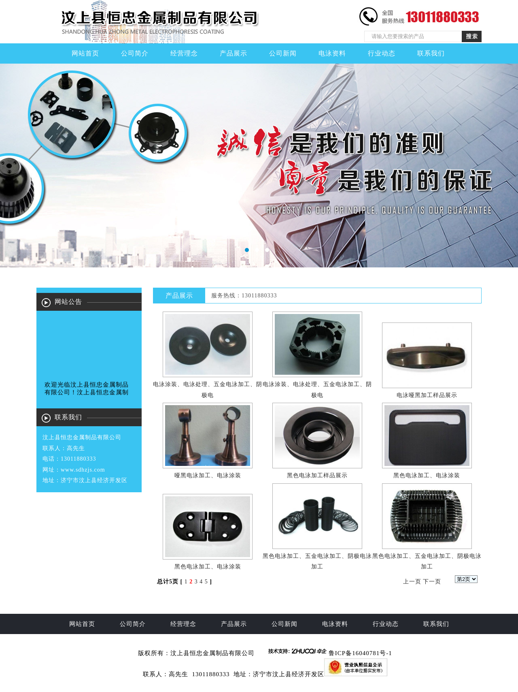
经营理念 (184, 53)
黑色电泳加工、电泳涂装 (426, 475)
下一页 (432, 582)
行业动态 (381, 53)
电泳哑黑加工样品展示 (427, 395)
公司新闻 (283, 53)
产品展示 (233, 53)
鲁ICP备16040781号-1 (360, 653)
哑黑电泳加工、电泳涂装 (207, 475)
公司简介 (135, 53)
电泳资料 (332, 53)
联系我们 (431, 53)
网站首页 (85, 53)
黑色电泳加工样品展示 (317, 475)
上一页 (412, 582)
